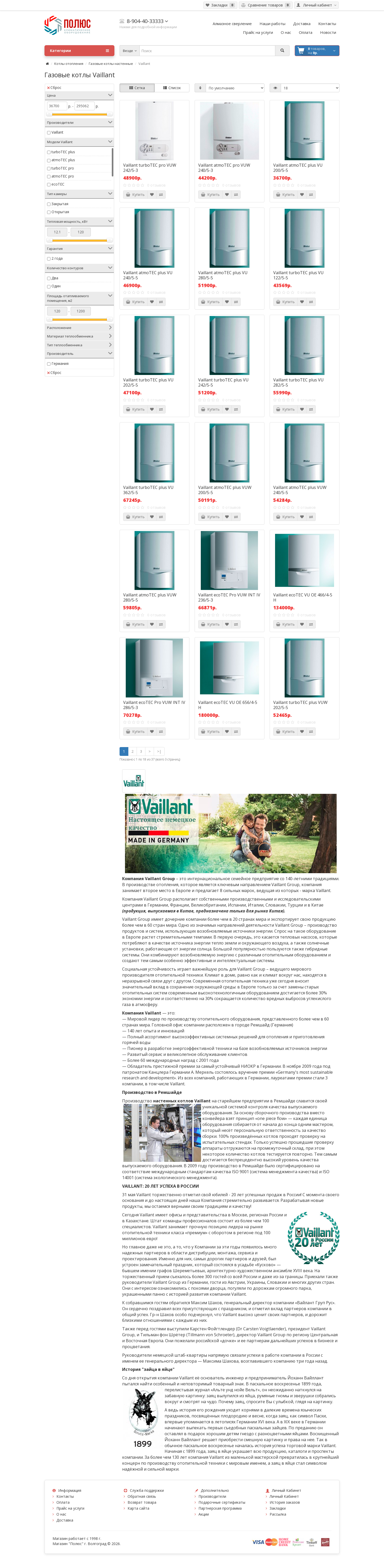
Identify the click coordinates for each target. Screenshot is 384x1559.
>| (159, 751)
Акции (203, 1514)
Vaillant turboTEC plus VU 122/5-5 (298, 275)
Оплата (63, 1502)
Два (54, 277)
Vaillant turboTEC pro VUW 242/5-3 (149, 168)
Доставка (64, 1520)
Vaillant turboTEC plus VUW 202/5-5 (300, 705)
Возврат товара (142, 1502)
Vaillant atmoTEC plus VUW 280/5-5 (149, 597)
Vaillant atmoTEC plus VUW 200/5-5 (225, 490)
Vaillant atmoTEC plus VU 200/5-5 (298, 168)
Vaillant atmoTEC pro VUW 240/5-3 (224, 168)
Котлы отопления (68, 63)
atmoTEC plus (63, 159)
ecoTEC (57, 184)
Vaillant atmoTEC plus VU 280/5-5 (223, 275)
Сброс (54, 87)
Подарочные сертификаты (221, 1502)
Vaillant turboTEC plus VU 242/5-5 (223, 382)
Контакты (65, 1496)
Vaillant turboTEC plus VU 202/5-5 (148, 382)
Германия (60, 363)
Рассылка (278, 1514)
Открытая (60, 211)
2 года (57, 258)
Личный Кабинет (284, 1496)
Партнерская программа (220, 1508)
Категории (79, 50)
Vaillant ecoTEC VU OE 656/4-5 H (227, 705)
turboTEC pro (62, 168)
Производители (212, 1496)
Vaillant (57, 132)
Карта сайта (138, 1508)
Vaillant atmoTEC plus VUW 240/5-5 (300, 490)
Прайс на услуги (70, 1508)
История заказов (285, 1502)
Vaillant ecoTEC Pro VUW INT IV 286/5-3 (154, 705)
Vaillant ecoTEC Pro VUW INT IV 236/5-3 (229, 597)
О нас (61, 1514)
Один (56, 285)
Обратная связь (142, 1496)
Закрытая (59, 203)
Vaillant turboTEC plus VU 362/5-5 (148, 490)
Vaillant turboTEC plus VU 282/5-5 (298, 382)
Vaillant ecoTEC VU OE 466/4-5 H (302, 597)
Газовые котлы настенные (111, 63)
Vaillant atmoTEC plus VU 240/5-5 (148, 275)
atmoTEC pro (62, 176)
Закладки (278, 1508)
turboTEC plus (63, 151)
